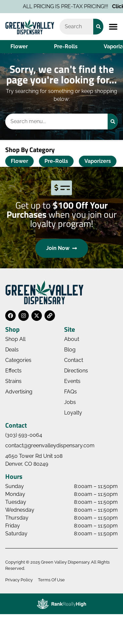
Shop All (15, 339)
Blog (70, 349)
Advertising (18, 392)
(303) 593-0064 (23, 435)
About (71, 339)
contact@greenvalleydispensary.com (50, 445)
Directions (76, 371)
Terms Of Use (51, 579)
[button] (113, 26)
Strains (13, 381)
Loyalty (73, 413)
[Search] (98, 26)
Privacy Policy (19, 579)
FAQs (70, 392)
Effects (13, 371)
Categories (18, 360)
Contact (73, 360)
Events (72, 381)
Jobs (70, 402)
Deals (12, 349)
